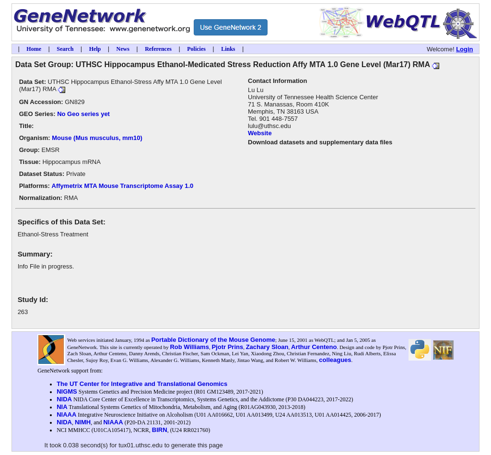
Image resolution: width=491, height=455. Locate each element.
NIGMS (67, 391)
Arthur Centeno (314, 346)
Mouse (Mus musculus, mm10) (97, 137)
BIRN (159, 429)
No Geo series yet (83, 113)
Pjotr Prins (227, 346)
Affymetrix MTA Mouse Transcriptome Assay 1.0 (123, 185)
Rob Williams (189, 346)
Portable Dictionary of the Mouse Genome (213, 339)
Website (260, 133)
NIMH (83, 422)
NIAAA (66, 414)
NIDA (64, 399)
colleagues (335, 359)
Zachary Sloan (267, 346)
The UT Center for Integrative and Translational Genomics (142, 383)
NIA (62, 406)
